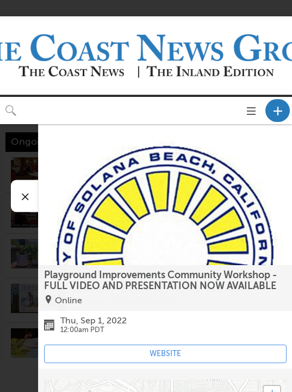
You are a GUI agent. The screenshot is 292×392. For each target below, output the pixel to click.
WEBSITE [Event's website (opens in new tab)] (165, 354)
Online (68, 300)
